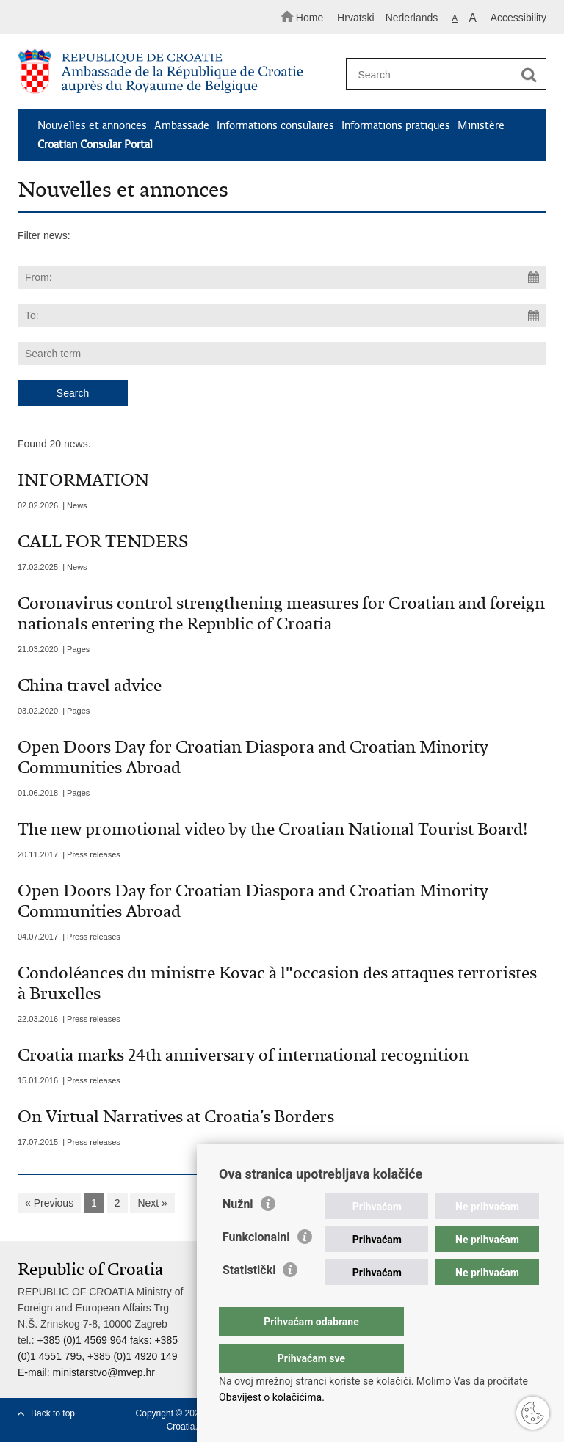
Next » (152, 1203)
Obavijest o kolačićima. (272, 1397)
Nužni (238, 1233)
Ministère (481, 125)
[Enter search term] (441, 74)
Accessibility (518, 17)
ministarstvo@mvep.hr (103, 1372)
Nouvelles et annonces (92, 125)
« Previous (49, 1203)
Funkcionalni (256, 1266)
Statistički (249, 1299)
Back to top (53, 1413)
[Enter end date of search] (282, 315)
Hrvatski (356, 17)
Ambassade (181, 125)
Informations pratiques (395, 125)
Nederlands (412, 17)
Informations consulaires (275, 125)
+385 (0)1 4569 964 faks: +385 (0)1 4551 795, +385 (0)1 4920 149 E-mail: (98, 1356)
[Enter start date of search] (282, 277)
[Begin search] (528, 75)
